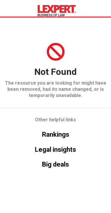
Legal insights (55, 149)
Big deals (55, 164)
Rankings (55, 134)
